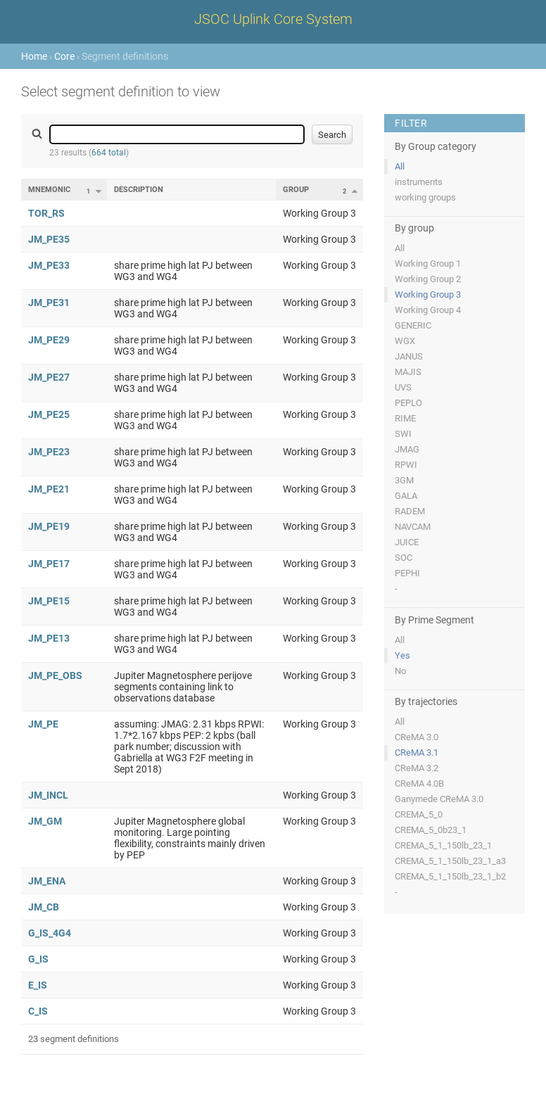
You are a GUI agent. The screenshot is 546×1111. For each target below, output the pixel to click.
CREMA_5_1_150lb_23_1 (443, 845)
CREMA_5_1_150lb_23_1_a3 (450, 861)
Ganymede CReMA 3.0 (439, 799)
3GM (404, 480)
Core (64, 56)
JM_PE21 (49, 489)
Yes (402, 655)
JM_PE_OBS (55, 675)
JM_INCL (48, 795)
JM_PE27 (49, 377)
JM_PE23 (49, 451)
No (400, 671)
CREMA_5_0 (419, 814)
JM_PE (43, 724)
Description (138, 189)
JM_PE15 (49, 601)
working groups (425, 197)
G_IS (38, 959)
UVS (403, 387)
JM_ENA (46, 881)
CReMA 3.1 (416, 752)
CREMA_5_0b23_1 (430, 830)
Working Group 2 (428, 279)
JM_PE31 (49, 302)
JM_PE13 (49, 638)
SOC (403, 557)
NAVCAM (413, 526)
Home (34, 56)
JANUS (409, 356)
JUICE (407, 542)
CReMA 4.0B (419, 783)
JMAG (407, 449)
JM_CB (43, 907)
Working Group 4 (428, 310)
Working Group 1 (428, 263)
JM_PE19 (49, 526)
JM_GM (45, 821)
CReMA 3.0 (416, 737)
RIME (405, 418)
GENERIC (413, 325)
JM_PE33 (49, 265)
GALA (406, 495)
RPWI (406, 464)
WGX (405, 341)
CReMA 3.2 (416, 768)
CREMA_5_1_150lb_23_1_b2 (450, 876)
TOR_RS (46, 213)
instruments (419, 182)
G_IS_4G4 (49, 933)
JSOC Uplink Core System (273, 19)
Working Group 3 (428, 294)
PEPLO (408, 403)
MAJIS (408, 372)
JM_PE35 (49, 239)
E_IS (37, 985)
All (400, 166)
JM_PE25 (49, 414)
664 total (108, 153)
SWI (403, 433)
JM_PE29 (49, 339)
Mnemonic (49, 189)
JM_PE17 (49, 563)
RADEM (410, 511)
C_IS (38, 1011)
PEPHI (407, 573)
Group (296, 189)
